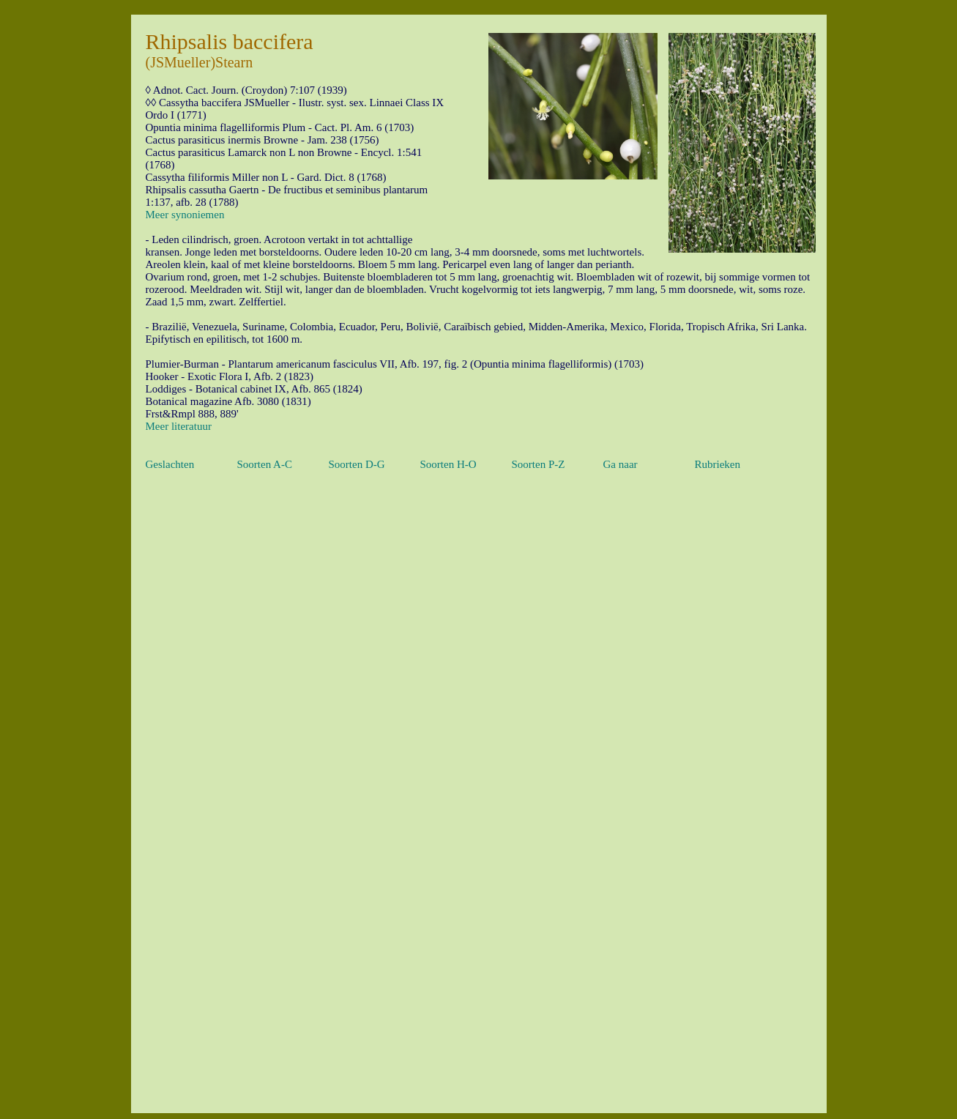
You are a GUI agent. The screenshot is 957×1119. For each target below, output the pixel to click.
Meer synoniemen (185, 214)
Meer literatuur (179, 426)
